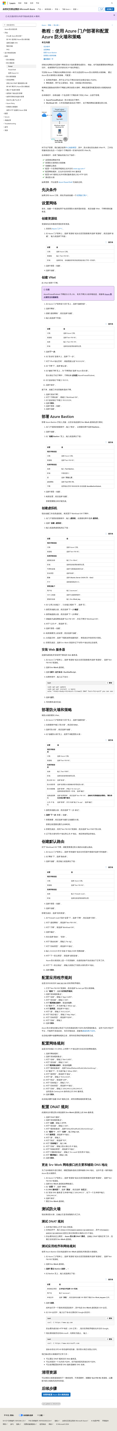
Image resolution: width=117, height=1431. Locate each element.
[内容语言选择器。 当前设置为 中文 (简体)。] (9, 1415)
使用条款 (43, 1424)
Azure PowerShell (65, 182)
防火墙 (56, 25)
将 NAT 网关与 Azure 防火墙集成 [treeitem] (17, 86)
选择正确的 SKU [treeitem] (12, 43)
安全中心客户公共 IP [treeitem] (13, 100)
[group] (80, 689)
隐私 (56, 1421)
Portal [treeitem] (10, 66)
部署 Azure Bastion (50, 52)
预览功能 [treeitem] (9, 46)
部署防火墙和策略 (50, 55)
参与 (12, 1424)
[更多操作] (112, 25)
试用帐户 (110, 9)
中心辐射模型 (70, 147)
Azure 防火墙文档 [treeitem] (11, 29)
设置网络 (47, 49)
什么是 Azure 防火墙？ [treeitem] (14, 36)
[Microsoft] (4, 3)
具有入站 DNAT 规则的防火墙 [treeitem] (16, 83)
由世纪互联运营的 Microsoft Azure (74, 1421)
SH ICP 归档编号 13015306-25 (13, 1421)
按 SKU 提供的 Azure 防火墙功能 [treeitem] (18, 39)
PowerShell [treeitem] (12, 70)
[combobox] (19, 25)
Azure (44, 25)
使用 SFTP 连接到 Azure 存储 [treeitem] (16, 110)
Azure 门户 (56, 228)
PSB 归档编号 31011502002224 (39, 1421)
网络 (49, 25)
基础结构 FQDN (88, 1031)
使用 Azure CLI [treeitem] (13, 73)
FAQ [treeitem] (7, 49)
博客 (4, 1424)
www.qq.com (78, 168)
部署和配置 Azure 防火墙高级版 (56, 1394)
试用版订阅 (81, 195)
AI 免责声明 (95, 1421)
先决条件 (47, 46)
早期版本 (105, 1421)
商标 (50, 1424)
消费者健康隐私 (29, 1424)
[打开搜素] (112, 3)
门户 (101, 9)
